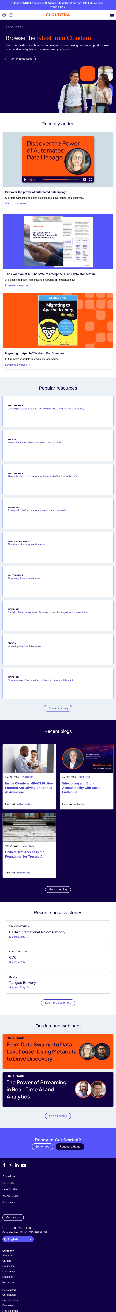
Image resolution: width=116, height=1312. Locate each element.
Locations (7, 1277)
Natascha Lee (25, 804)
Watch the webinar (17, 203)
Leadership (10, 1189)
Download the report (18, 285)
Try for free (42, 1146)
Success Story (17, 937)
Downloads (8, 1305)
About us (8, 1176)
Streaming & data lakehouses (24, 578)
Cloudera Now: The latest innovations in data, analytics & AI (41, 680)
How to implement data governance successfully (34, 442)
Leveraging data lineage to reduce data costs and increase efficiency (46, 408)
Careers (8, 1182)
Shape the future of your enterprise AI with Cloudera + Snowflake (44, 476)
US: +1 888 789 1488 (16, 1228)
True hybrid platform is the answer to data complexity (37, 510)
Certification (9, 1294)
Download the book (17, 364)
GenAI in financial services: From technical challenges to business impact (49, 612)
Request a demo (70, 1146)
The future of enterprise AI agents (26, 544)
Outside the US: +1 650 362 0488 (24, 1232)
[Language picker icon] (11, 15)
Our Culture (8, 1266)
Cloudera (80, 804)
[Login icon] (4, 15)
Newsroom (10, 1195)
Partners (8, 1202)
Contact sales (10, 1300)
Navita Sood (24, 873)
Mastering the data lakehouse (24, 646)
